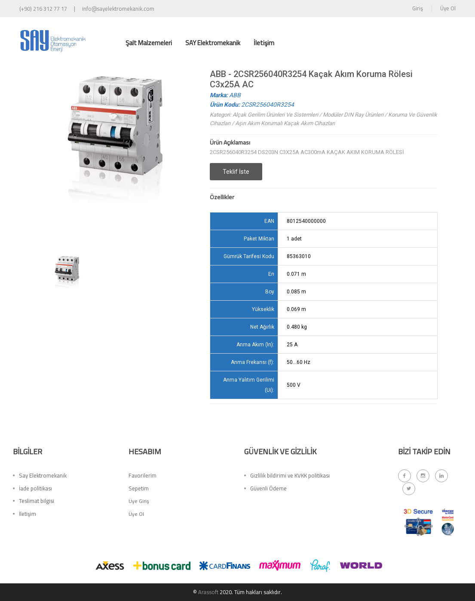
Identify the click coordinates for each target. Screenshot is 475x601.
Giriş (417, 8)
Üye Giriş (139, 503)
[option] (67, 276)
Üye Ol (448, 8)
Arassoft (208, 592)
